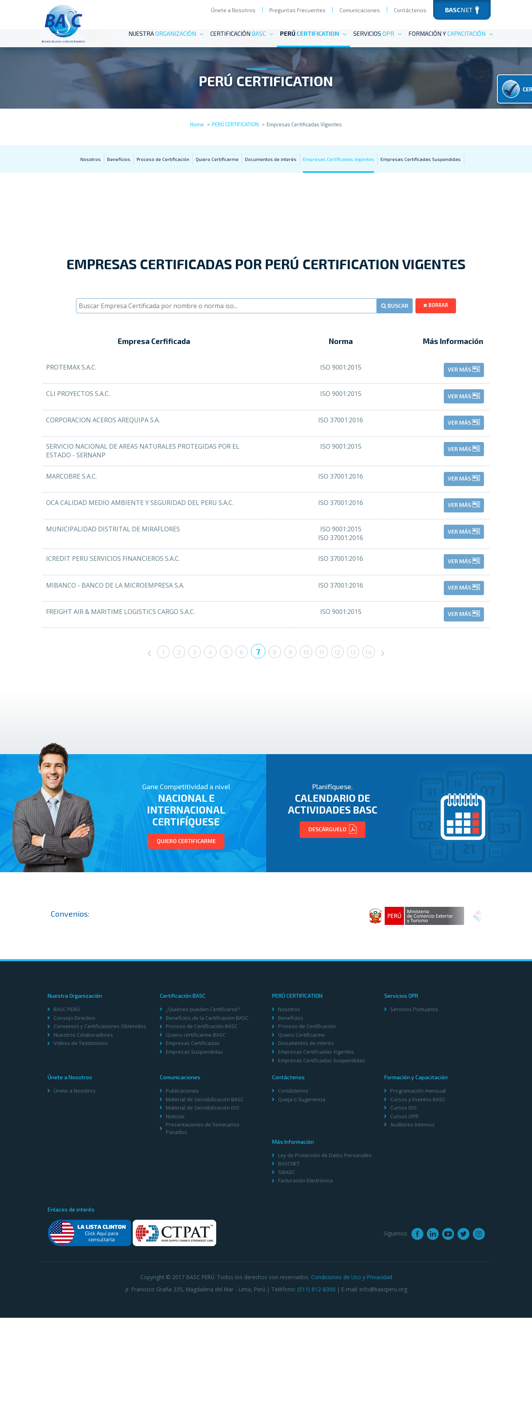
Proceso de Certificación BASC (201, 1124)
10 (309, 751)
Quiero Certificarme (217, 215)
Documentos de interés (271, 215)
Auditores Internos (412, 1223)
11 (326, 751)
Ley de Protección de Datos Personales (325, 1254)
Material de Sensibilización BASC (205, 1197)
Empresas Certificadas (193, 1141)
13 (360, 751)
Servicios (377, 33)
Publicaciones (182, 1189)
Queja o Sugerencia (301, 1197)
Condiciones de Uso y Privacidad (351, 1372)
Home (197, 181)
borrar (437, 360)
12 (343, 751)
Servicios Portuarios (414, 1108)
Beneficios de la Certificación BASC (207, 1116)
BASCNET (289, 1262)
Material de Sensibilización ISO (202, 1206)
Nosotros (90, 215)
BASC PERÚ (67, 1108)
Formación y (450, 33)
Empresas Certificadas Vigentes (338, 215)
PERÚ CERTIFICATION (235, 181)
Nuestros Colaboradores (83, 1133)
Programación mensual (418, 1189)
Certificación (242, 33)
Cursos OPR (404, 1215)
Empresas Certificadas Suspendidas (420, 215)
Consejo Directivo (74, 1116)
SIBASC (286, 1270)
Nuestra (166, 33)
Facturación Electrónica (305, 1279)
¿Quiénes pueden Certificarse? (203, 1108)
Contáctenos (410, 10)
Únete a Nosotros (233, 10)
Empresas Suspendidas (194, 1150)
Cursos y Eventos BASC (417, 1197)
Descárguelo (332, 931)
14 (377, 751)
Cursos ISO (403, 1206)
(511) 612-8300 (316, 1384)
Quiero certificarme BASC (196, 1133)
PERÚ (313, 33)
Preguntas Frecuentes (297, 10)
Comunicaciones (359, 10)
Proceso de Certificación (163, 215)
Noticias (175, 1215)
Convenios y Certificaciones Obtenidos (100, 1124)
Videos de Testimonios (81, 1141)
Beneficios (118, 215)
